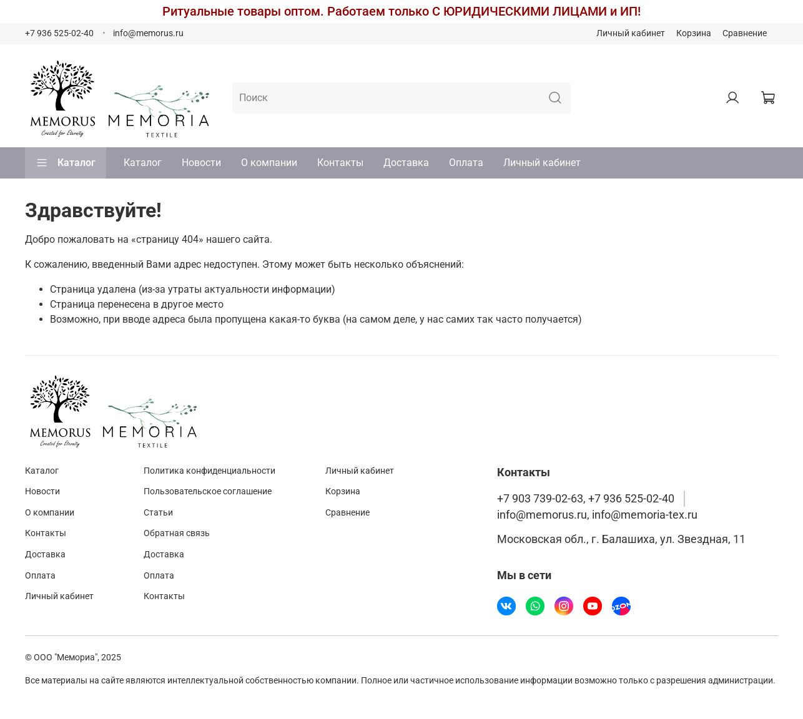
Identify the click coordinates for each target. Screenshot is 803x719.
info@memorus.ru (148, 33)
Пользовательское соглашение (208, 491)
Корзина (693, 33)
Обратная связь (177, 533)
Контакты (340, 163)
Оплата (466, 163)
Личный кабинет (630, 33)
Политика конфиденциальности (209, 471)
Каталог (66, 163)
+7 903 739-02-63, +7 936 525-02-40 (585, 498)
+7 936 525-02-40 (59, 33)
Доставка (406, 163)
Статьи (158, 512)
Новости (201, 163)
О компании (269, 163)
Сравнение (744, 33)
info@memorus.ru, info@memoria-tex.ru (597, 515)
